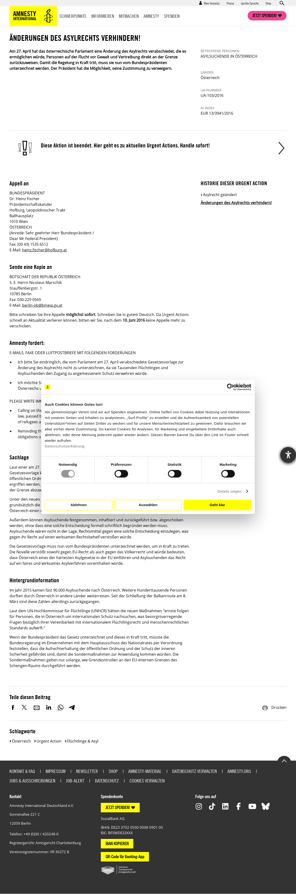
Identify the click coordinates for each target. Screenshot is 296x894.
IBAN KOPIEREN (117, 843)
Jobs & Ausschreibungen (32, 781)
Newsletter (87, 771)
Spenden (172, 16)
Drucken (274, 707)
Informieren (102, 16)
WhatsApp (60, 707)
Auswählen (148, 505)
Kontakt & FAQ (22, 771)
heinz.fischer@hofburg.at (44, 250)
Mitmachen (129, 16)
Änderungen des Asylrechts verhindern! (236, 202)
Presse (230, 3)
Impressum (55, 771)
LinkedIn (48, 707)
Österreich (21, 741)
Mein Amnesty (212, 3)
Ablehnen (78, 505)
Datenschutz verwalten (194, 771)
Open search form (282, 3)
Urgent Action (49, 741)
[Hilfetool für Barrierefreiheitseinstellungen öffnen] (288, 455)
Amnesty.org (239, 771)
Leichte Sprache (250, 3)
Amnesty (151, 16)
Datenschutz (107, 781)
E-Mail (36, 707)
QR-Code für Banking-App (125, 856)
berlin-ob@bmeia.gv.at (42, 305)
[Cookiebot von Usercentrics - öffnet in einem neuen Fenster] (230, 387)
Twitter (24, 707)
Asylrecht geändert (220, 194)
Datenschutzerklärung (65, 446)
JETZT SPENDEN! (118, 807)
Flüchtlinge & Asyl (82, 741)
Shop (268, 3)
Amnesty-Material (145, 771)
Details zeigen (229, 491)
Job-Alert (75, 781)
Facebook (13, 707)
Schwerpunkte (73, 16)
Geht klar (217, 505)
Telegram (72, 707)
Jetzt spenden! (264, 15)
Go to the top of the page (284, 760)
